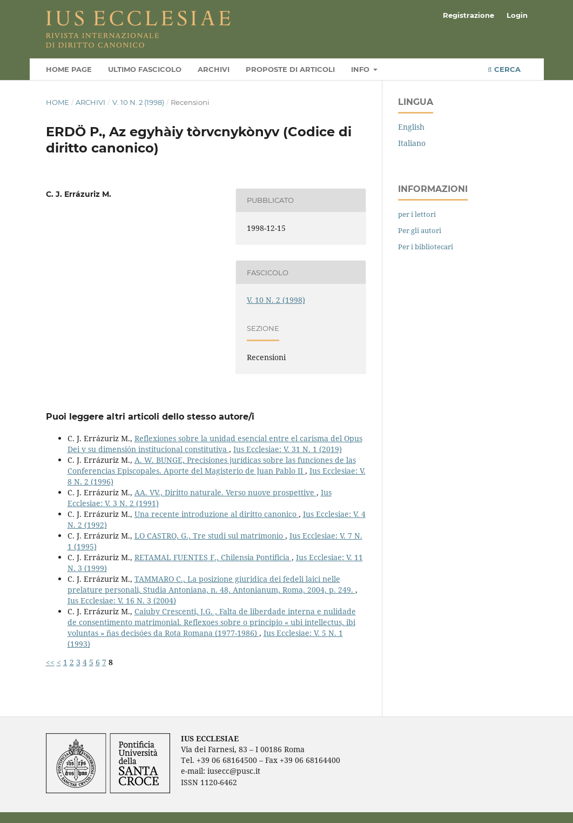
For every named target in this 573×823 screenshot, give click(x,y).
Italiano (412, 143)
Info (361, 69)
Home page (69, 69)
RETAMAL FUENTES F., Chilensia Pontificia (213, 557)
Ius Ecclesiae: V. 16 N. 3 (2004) (122, 600)
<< (50, 662)
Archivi (214, 69)
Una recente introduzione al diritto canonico (216, 514)
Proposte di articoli (290, 69)
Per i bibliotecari (425, 246)
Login (517, 15)
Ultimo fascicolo (144, 69)
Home (57, 102)
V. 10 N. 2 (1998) (138, 102)
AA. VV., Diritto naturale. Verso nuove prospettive (225, 492)
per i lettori (417, 214)
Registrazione (468, 15)
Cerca (504, 69)
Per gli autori (419, 230)
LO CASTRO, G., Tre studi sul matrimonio (209, 535)
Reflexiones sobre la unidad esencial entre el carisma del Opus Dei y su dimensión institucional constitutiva (215, 443)
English (411, 127)
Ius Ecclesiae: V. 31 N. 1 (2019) (287, 449)
